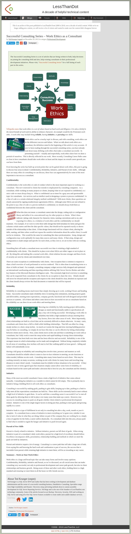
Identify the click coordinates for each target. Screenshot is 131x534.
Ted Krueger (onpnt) (16, 39)
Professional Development (56, 39)
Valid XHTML (55, 531)
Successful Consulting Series (50, 62)
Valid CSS (64, 531)
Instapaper (33, 43)
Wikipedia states (12, 129)
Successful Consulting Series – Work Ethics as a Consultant (44, 36)
